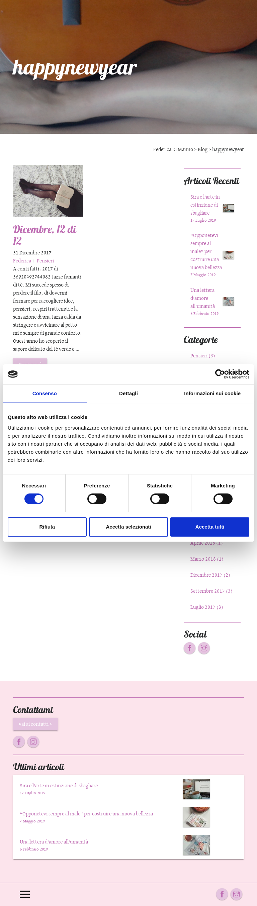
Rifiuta (47, 527)
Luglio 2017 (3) (206, 607)
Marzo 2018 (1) (207, 559)
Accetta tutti (210, 527)
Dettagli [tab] (128, 393)
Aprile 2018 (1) (206, 543)
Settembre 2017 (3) (211, 591)
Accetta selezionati (128, 527)
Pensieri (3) (202, 355)
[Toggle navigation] (24, 894)
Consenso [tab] (44, 393)
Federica (22, 260)
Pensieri (45, 260)
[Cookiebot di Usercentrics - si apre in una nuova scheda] (220, 374)
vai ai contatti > (35, 724)
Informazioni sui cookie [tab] (212, 393)
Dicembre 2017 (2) (210, 575)
